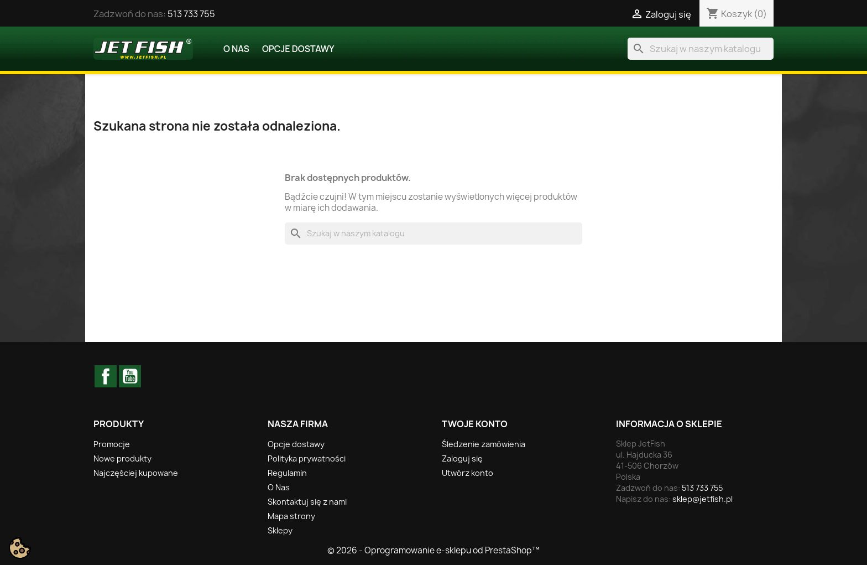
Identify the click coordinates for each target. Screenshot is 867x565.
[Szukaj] (701, 49)
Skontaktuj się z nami (307, 501)
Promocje (111, 444)
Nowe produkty (122, 458)
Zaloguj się (462, 458)
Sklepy (280, 530)
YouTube (130, 376)
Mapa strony (291, 516)
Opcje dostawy (298, 49)
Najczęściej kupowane (135, 473)
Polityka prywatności (307, 458)
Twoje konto (475, 424)
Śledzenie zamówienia (483, 444)
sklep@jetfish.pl (702, 499)
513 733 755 (191, 14)
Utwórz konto (467, 473)
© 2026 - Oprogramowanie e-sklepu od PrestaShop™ (433, 550)
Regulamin (287, 473)
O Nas (236, 49)
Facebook (106, 376)
